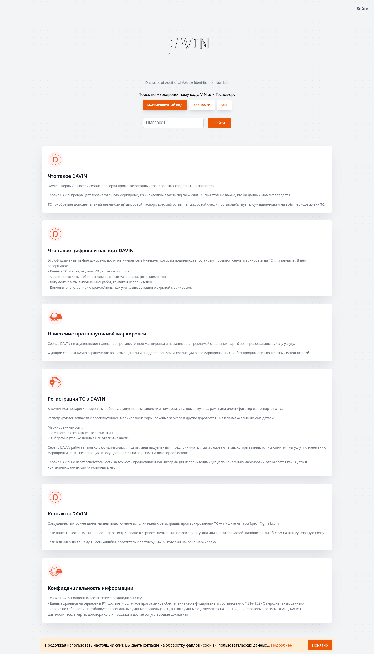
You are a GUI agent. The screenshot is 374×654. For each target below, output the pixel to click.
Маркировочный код (164, 105)
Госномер (202, 105)
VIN (224, 105)
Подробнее (281, 645)
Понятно (320, 645)
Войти (362, 8)
